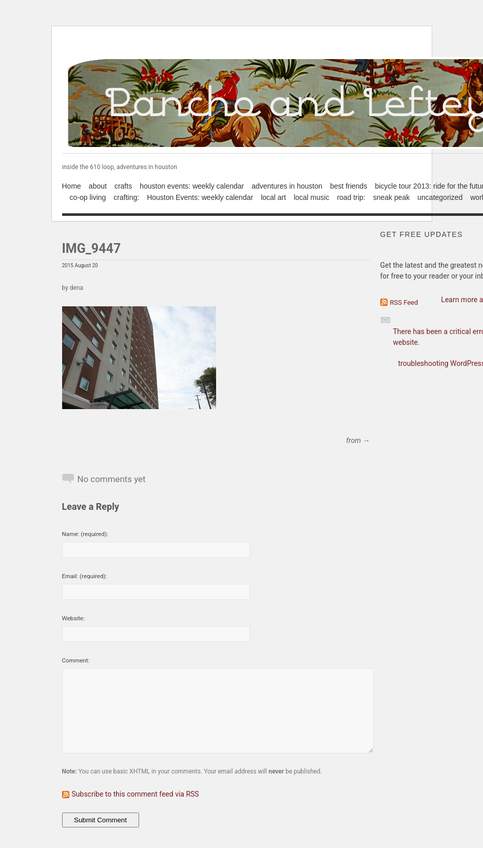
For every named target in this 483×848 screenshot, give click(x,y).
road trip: (351, 197)
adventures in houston (287, 186)
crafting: (126, 197)
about (98, 186)
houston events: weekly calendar (192, 186)
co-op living (88, 197)
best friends (348, 186)
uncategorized (439, 197)
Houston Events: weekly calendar (200, 197)
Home (71, 186)
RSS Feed (404, 302)
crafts (123, 186)
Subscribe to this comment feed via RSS (135, 794)
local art (273, 197)
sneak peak (391, 197)
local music (311, 197)
